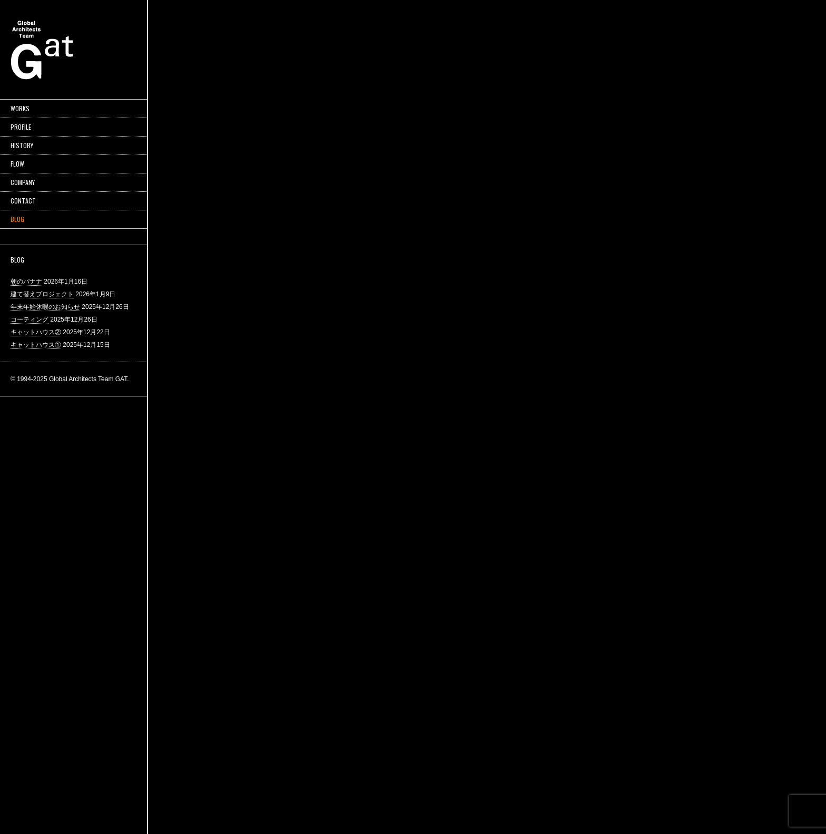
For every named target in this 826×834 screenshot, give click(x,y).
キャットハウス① (36, 344)
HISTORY (22, 145)
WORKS (20, 108)
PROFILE (21, 126)
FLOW (17, 163)
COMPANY (23, 182)
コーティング (29, 319)
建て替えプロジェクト (42, 294)
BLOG (17, 219)
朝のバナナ (26, 281)
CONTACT (23, 200)
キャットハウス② (36, 332)
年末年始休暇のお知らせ (45, 307)
